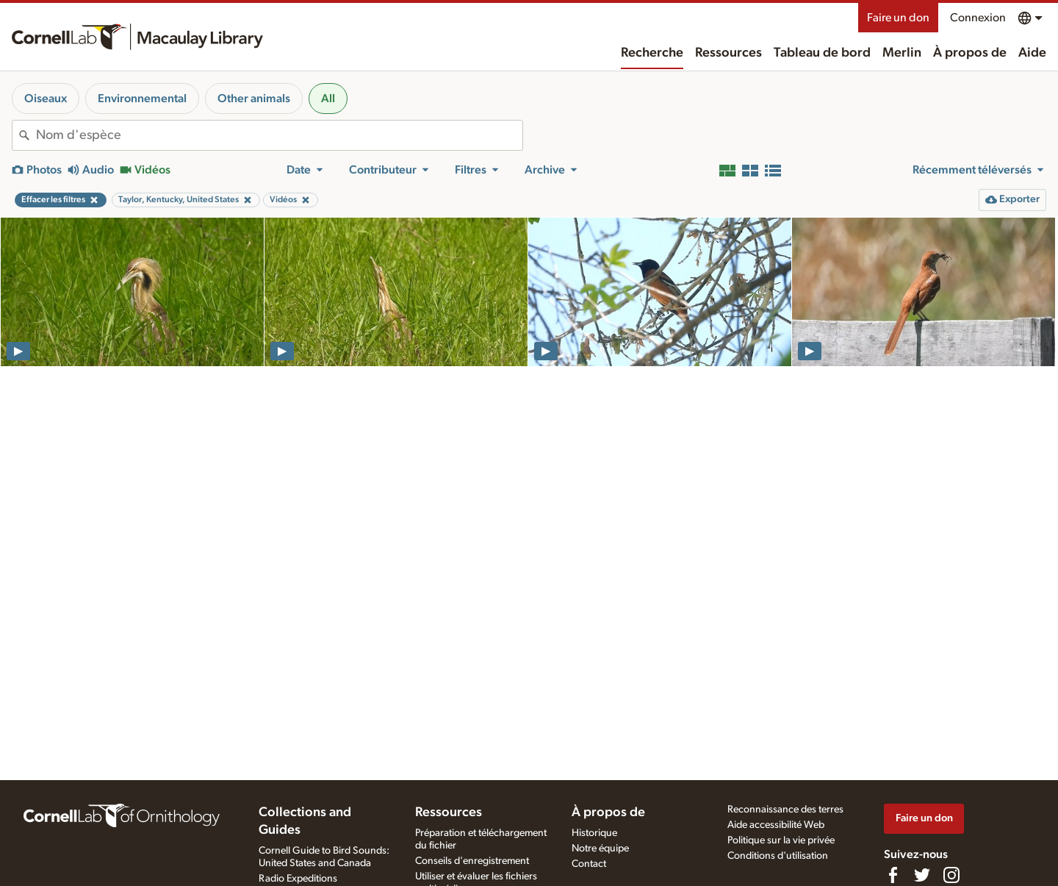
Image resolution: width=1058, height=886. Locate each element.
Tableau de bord (822, 53)
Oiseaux (45, 98)
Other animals (253, 98)
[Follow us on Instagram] (951, 875)
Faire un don (898, 18)
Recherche (652, 53)
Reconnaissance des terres (785, 809)
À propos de (970, 53)
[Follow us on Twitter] (922, 875)
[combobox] (279, 135)
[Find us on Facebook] (893, 875)
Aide (1032, 53)
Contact (589, 864)
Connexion (978, 18)
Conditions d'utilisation (777, 856)
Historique (594, 833)
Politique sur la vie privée (781, 840)
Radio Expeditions (298, 879)
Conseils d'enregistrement (472, 861)
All (328, 98)
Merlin (901, 53)
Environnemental (142, 98)
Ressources (728, 53)
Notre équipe (600, 848)
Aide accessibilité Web (775, 825)
